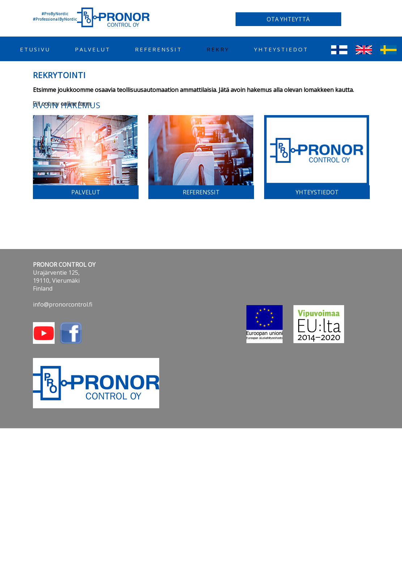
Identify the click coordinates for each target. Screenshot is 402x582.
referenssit (158, 49)
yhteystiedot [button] (317, 192)
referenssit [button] (201, 192)
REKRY (218, 49)
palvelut (92, 49)
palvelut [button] (85, 192)
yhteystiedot (281, 49)
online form (76, 103)
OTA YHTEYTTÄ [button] (288, 19)
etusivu (35, 49)
